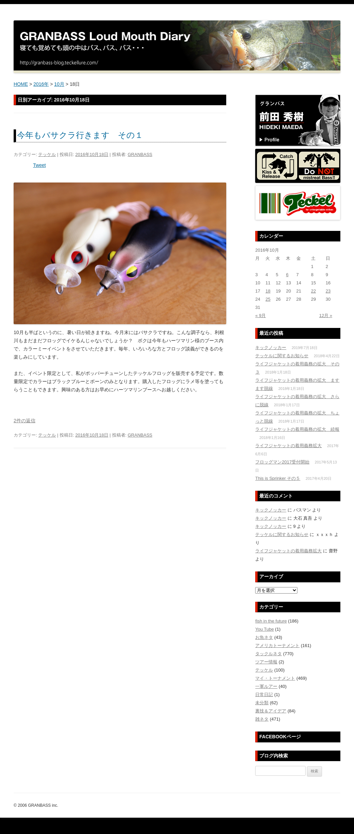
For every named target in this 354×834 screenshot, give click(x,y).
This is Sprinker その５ (277, 478)
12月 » (325, 315)
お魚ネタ (264, 637)
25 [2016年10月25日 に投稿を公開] (267, 299)
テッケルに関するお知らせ (281, 355)
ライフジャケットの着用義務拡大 (288, 445)
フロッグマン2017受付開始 (282, 462)
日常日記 (264, 694)
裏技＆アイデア (270, 710)
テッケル (47, 154)
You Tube (264, 629)
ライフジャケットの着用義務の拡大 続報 (297, 429)
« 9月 (260, 315)
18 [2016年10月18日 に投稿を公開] (267, 291)
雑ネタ (261, 719)
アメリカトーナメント (277, 645)
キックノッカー (270, 347)
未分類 (261, 702)
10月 (59, 84)
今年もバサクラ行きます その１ (80, 135)
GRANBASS (140, 154)
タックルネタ (268, 653)
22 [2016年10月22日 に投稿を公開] (313, 291)
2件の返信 (24, 420)
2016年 (41, 84)
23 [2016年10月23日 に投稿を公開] (328, 291)
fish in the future (271, 621)
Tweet (39, 165)
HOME (21, 84)
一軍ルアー (266, 686)
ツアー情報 (266, 661)
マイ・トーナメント (275, 678)
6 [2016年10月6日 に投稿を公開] (287, 274)
